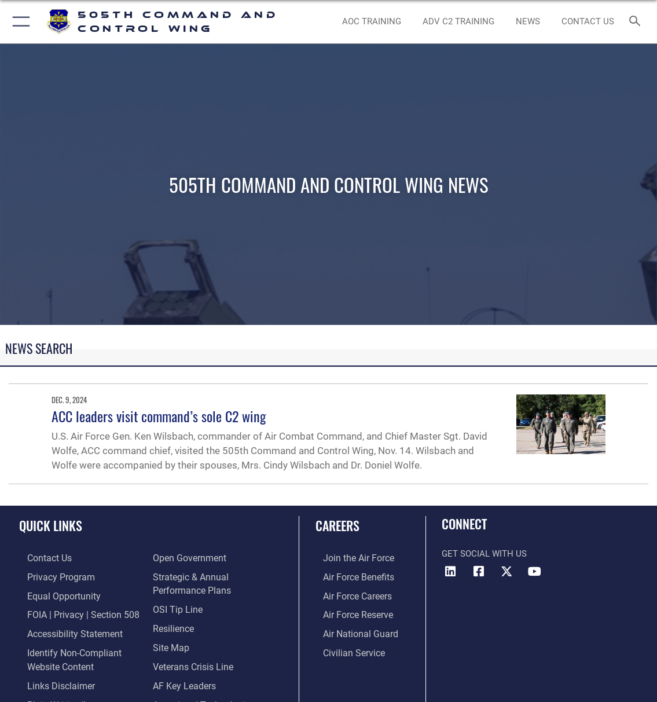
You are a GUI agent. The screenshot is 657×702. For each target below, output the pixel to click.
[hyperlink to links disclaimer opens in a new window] (51, 679)
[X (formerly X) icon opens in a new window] (506, 571)
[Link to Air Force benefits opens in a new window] (349, 576)
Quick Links (50, 525)
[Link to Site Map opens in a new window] (170, 643)
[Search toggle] (637, 22)
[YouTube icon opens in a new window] (535, 571)
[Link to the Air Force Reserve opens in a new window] (349, 611)
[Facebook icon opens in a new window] (478, 571)
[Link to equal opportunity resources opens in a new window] (53, 593)
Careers (337, 525)
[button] (19, 21)
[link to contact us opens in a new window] (587, 21)
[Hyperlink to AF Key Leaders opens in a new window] (182, 679)
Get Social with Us (484, 554)
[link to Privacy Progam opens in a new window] (50, 576)
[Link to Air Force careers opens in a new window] (349, 593)
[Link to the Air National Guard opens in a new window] (351, 630)
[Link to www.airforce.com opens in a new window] (349, 558)
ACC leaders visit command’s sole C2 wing (159, 415)
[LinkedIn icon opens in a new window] (450, 571)
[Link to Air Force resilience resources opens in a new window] (173, 625)
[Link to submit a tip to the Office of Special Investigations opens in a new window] (176, 606)
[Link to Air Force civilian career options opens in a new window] (345, 648)
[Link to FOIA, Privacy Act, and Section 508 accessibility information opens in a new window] (72, 611)
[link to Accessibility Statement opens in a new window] (65, 630)
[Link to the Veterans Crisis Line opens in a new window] (192, 661)
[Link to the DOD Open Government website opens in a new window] (187, 558)
